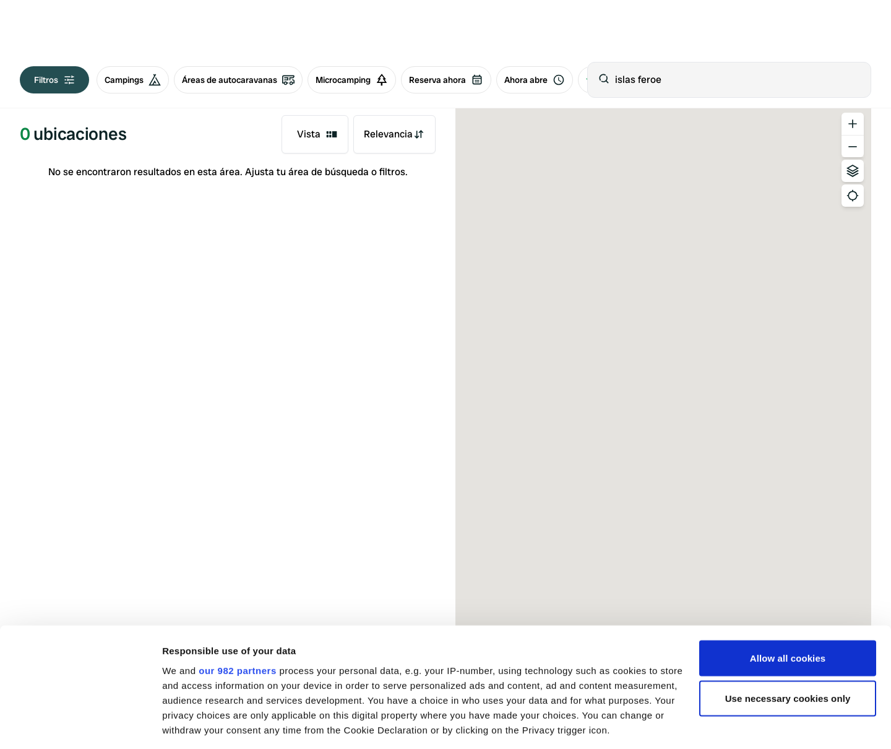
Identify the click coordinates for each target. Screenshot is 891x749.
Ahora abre (534, 80)
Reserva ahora (446, 80)
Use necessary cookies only (788, 616)
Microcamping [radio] (352, 80)
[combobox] (315, 134)
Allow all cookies (788, 575)
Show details (191, 724)
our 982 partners (238, 587)
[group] (246, 79)
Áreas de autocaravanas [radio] (238, 80)
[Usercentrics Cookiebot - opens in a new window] (80, 725)
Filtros (54, 80)
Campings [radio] (133, 80)
